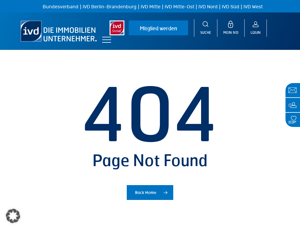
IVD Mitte (151, 6)
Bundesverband (60, 6)
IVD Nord (208, 6)
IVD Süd (230, 6)
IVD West (253, 6)
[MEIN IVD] (234, 28)
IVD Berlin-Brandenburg (110, 6)
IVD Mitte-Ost (179, 6)
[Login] (259, 28)
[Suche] (205, 28)
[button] (106, 40)
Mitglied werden (158, 28)
